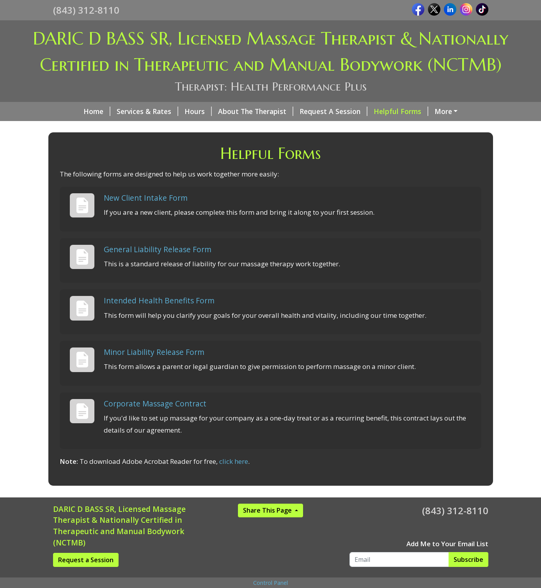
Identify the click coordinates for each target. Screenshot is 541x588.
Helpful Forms (376, 111)
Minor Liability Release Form (154, 368)
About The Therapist (231, 111)
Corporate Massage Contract (155, 420)
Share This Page (268, 526)
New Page (164, 127)
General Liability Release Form (157, 265)
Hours (174, 111)
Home (72, 111)
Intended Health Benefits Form (159, 317)
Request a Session (86, 576)
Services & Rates (123, 111)
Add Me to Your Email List (447, 560)
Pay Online (80, 127)
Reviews (124, 127)
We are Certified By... (448, 111)
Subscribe (468, 576)
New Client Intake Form (146, 214)
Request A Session (309, 111)
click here (233, 478)
